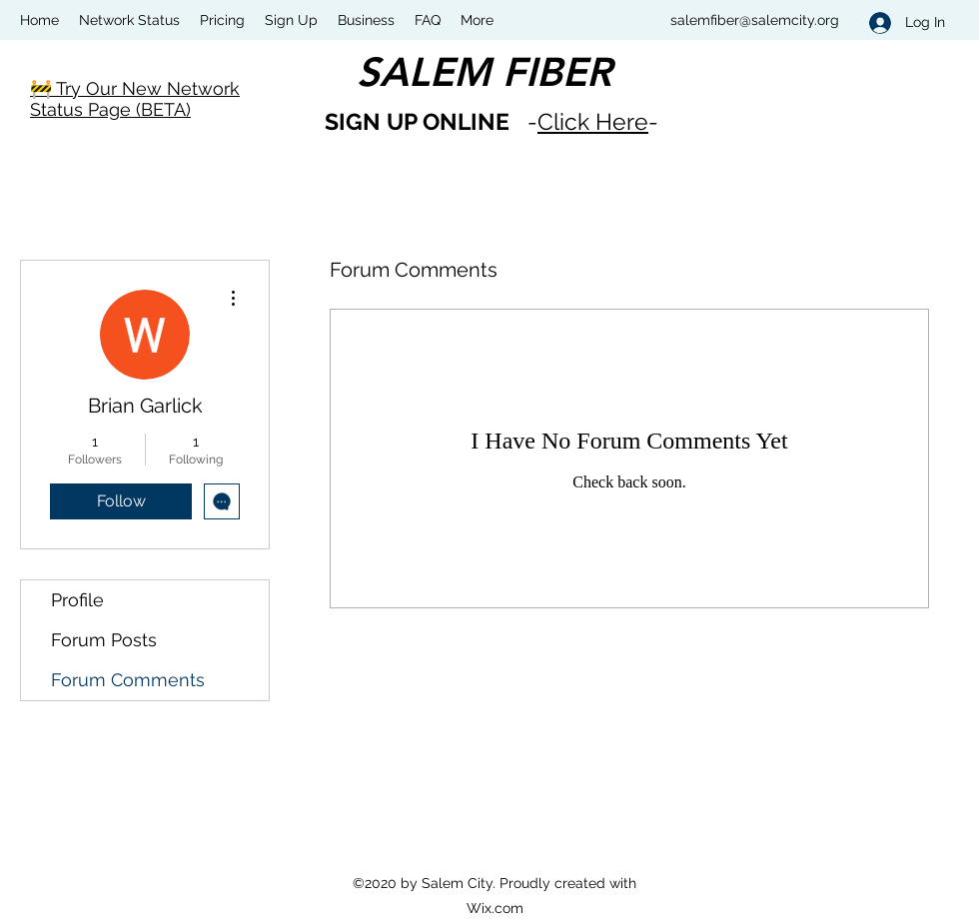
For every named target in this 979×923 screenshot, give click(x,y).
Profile (77, 599)
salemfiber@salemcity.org (754, 20)
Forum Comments (128, 679)
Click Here (592, 121)
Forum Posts (104, 639)
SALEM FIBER (484, 72)
